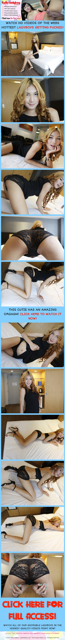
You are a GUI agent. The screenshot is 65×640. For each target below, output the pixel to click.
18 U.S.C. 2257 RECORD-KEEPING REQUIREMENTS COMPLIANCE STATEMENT (32, 633)
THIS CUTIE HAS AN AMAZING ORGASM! (32, 314)
